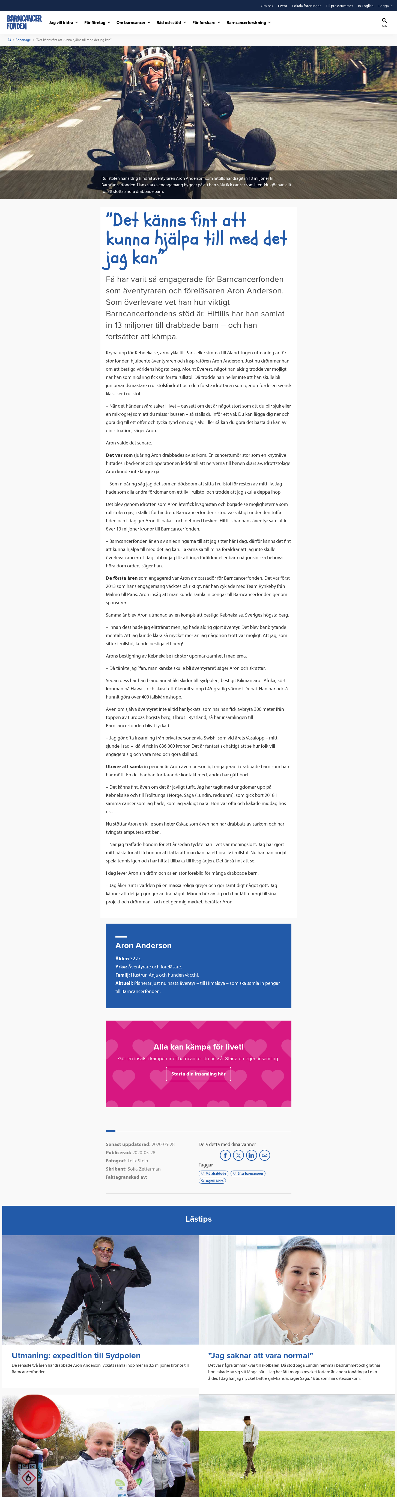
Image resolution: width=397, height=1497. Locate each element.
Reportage (23, 39)
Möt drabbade (213, 1173)
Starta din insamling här (198, 1074)
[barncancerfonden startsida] (25, 22)
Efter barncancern (248, 1173)
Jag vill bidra (212, 1181)
